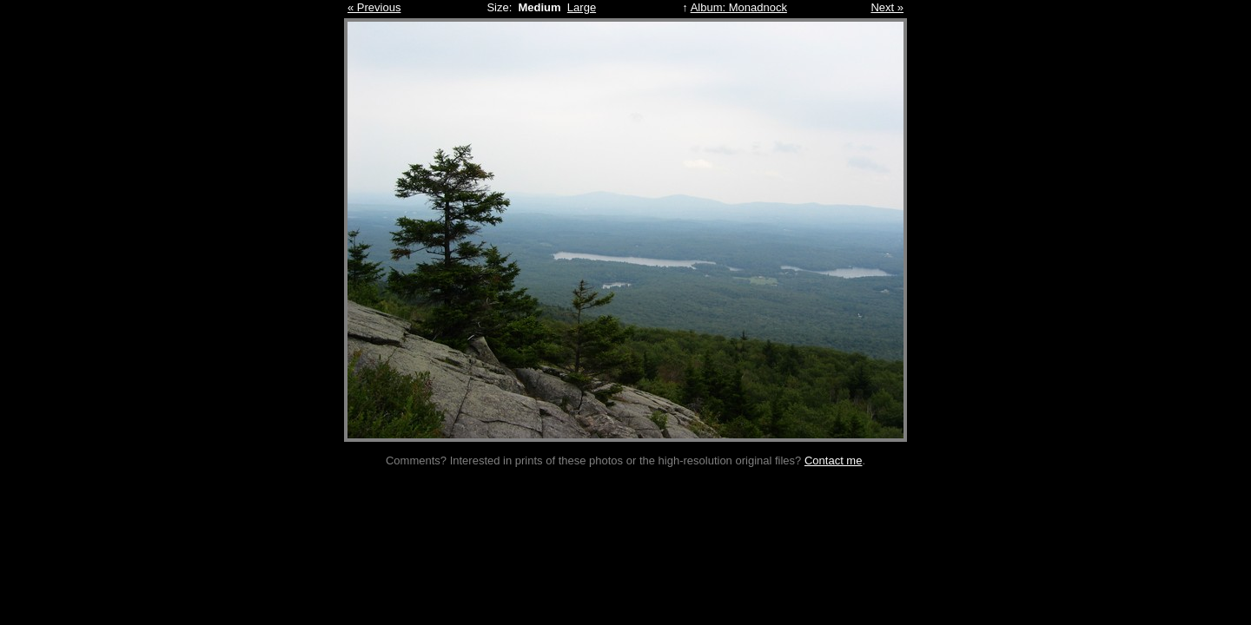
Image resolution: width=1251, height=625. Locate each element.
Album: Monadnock (739, 7)
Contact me (833, 460)
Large (581, 7)
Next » (887, 7)
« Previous (374, 7)
